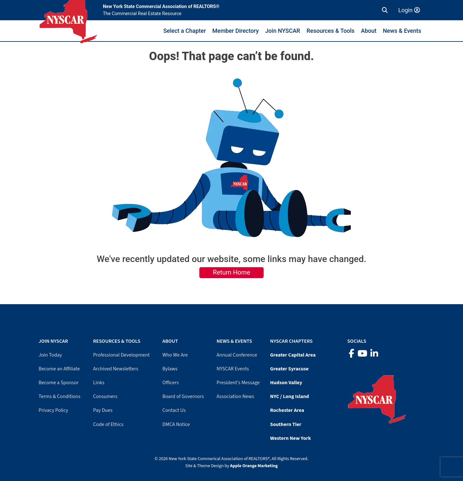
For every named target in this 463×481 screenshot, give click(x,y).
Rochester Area (287, 410)
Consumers (105, 396)
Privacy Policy (53, 410)
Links (98, 382)
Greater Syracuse (289, 368)
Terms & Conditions (59, 396)
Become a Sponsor (58, 382)
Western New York (290, 438)
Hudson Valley (286, 382)
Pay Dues (103, 410)
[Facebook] (351, 353)
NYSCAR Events (233, 368)
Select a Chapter (184, 30)
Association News (235, 396)
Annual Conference (237, 354)
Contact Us (174, 410)
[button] (385, 10)
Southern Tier (285, 424)
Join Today (50, 354)
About (369, 30)
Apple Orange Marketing (254, 466)
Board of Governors (183, 396)
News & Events (402, 30)
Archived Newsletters (115, 368)
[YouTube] (362, 353)
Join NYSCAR (282, 30)
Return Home (231, 272)
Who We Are (175, 354)
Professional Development (121, 354)
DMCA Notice (176, 424)
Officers (170, 382)
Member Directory (235, 30)
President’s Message (238, 382)
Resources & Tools (330, 30)
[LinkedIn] (374, 353)
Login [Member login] (409, 10)
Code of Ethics (108, 424)
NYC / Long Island (289, 396)
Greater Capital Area (293, 354)
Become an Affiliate (59, 368)
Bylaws (169, 368)
